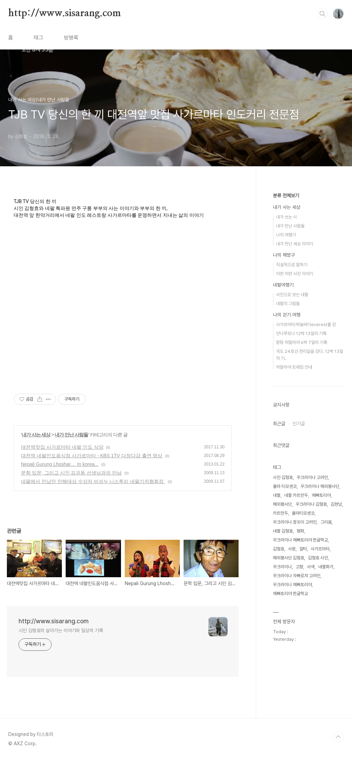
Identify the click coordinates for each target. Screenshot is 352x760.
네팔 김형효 (283, 531)
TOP (338, 736)
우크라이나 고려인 (312, 477)
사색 (311, 566)
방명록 (71, 37)
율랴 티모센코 (285, 486)
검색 (322, 14)
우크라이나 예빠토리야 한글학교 (300, 540)
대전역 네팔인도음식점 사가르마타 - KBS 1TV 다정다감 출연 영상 (91, 455)
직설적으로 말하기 (291, 264)
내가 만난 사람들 (71, 434)
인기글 (299, 423)
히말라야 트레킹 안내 (294, 367)
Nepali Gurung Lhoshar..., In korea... (60, 464)
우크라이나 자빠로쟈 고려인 (296, 575)
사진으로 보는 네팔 (292, 294)
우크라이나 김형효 (311, 504)
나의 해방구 (284, 255)
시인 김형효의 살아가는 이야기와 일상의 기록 (61, 630)
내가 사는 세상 (36, 434)
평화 (300, 531)
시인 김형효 (283, 477)
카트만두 (280, 513)
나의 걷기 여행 (286, 314)
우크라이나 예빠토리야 (292, 584)
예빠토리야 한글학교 (290, 593)
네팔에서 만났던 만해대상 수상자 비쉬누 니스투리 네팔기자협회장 (93, 481)
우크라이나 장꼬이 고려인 (295, 522)
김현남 (336, 504)
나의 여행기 (286, 234)
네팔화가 (325, 566)
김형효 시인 (318, 557)
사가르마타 (320, 548)
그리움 (326, 522)
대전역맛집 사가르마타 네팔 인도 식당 (62, 447)
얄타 (303, 548)
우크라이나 (282, 566)
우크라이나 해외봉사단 (319, 486)
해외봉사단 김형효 (288, 557)
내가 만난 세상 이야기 (294, 243)
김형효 (278, 548)
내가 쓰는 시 (286, 217)
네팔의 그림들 (288, 303)
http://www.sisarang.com (64, 13)
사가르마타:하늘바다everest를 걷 (306, 324)
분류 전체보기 (286, 195)
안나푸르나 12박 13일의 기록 (301, 333)
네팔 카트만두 (296, 495)
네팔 (276, 495)
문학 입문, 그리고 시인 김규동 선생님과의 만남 (71, 473)
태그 (38, 37)
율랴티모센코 (303, 513)
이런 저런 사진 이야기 (294, 273)
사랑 (292, 548)
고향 (299, 566)
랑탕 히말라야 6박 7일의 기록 (301, 342)
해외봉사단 (282, 504)
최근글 (279, 423)
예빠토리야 (321, 495)
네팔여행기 (283, 285)
